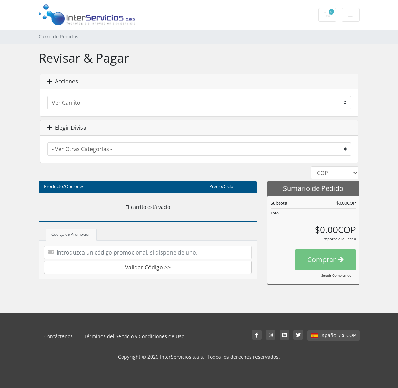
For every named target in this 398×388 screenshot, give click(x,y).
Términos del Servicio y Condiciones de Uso (134, 336)
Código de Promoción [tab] (71, 234)
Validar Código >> (148, 267)
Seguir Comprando (336, 275)
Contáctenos (58, 336)
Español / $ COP (333, 335)
